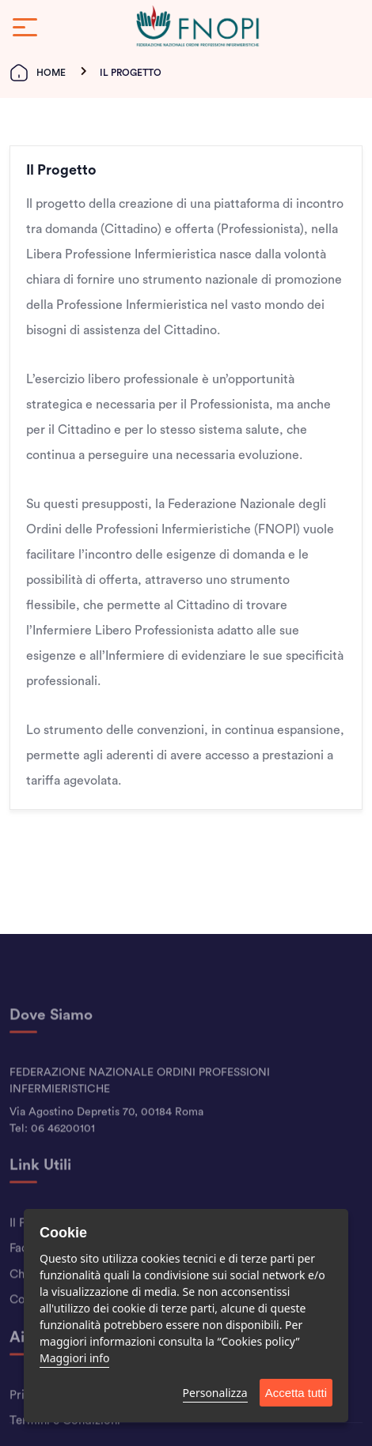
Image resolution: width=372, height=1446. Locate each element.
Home (37, 72)
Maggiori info (74, 1357)
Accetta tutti (296, 1392)
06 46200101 (63, 1146)
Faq (18, 1267)
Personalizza (215, 1392)
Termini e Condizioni (64, 1439)
